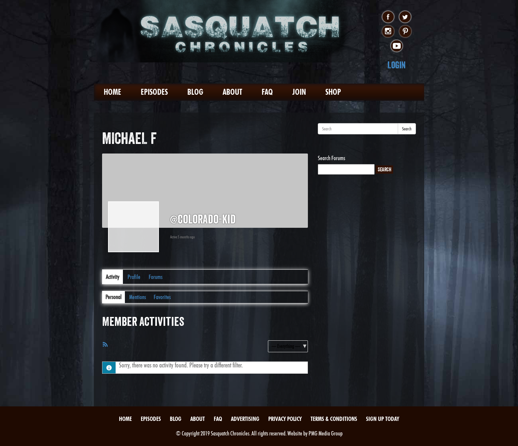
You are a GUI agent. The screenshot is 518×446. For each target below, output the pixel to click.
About (232, 92)
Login (397, 65)
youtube (396, 46)
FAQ (267, 92)
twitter (405, 17)
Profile (134, 276)
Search (407, 128)
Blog (195, 92)
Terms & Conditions (334, 418)
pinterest (405, 31)
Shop (333, 92)
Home (112, 92)
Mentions (137, 296)
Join (299, 92)
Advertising (245, 418)
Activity (112, 276)
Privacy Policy (285, 418)
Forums (156, 276)
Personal (113, 296)
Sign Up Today (382, 418)
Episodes (154, 92)
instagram (388, 31)
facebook (388, 17)
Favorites (162, 296)
